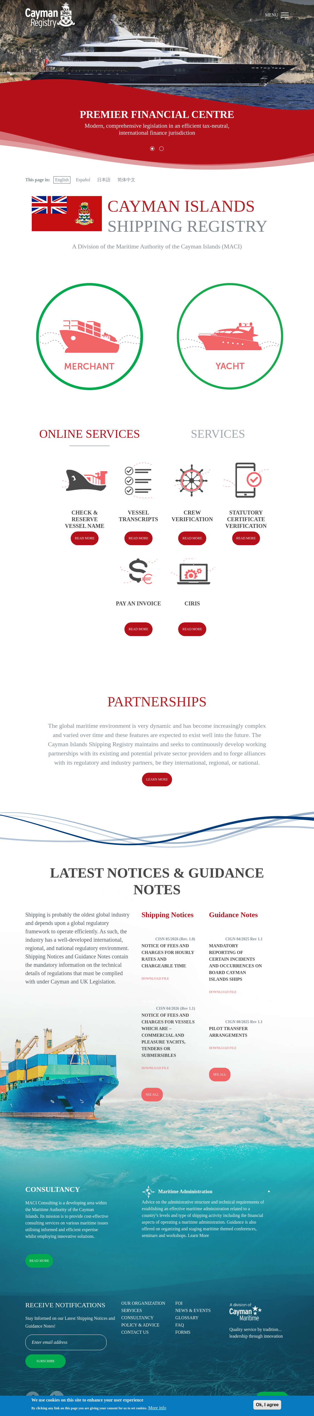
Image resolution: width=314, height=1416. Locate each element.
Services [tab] (218, 433)
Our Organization (143, 1303)
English (62, 179)
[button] (152, 148)
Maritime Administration (177, 1192)
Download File (155, 978)
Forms (182, 1332)
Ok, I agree (267, 1405)
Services (131, 1310)
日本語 (104, 179)
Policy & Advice (140, 1325)
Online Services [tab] (89, 433)
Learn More (157, 779)
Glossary (187, 1317)
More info (157, 1409)
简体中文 (126, 179)
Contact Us (135, 1332)
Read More (39, 1261)
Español (83, 179)
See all (152, 1094)
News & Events (193, 1310)
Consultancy (137, 1317)
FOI (179, 1303)
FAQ (179, 1325)
